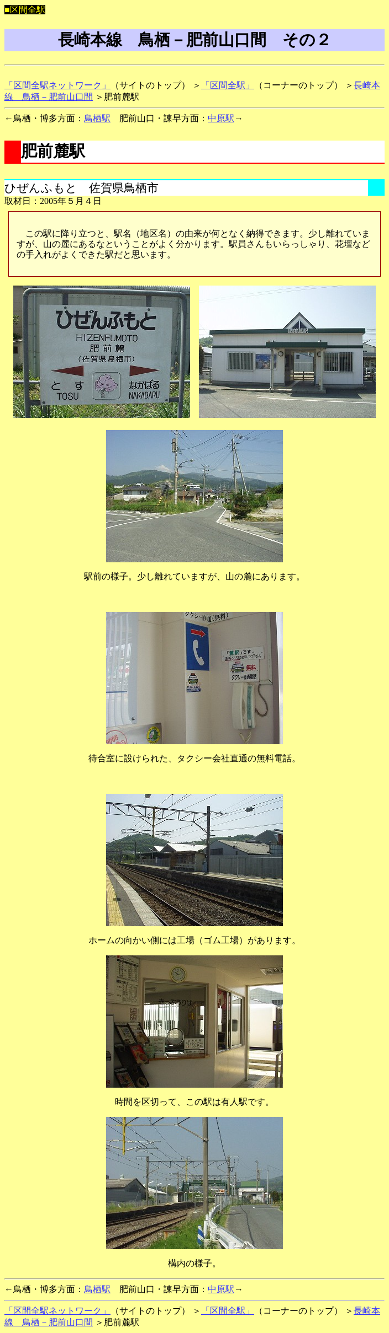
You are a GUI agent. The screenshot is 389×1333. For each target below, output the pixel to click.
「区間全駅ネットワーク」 (57, 85)
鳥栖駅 (97, 118)
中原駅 (221, 118)
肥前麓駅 (53, 151)
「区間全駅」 (227, 85)
